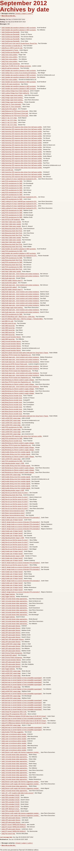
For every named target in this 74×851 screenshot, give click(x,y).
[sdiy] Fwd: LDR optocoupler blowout (13, 639)
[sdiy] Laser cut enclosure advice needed (14, 734)
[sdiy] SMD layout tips (8, 325)
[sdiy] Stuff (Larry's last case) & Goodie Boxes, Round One (19, 43)
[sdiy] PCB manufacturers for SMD (12, 181)
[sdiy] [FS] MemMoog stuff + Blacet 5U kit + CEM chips (18, 316)
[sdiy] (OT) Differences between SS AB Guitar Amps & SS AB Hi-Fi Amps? (24, 716)
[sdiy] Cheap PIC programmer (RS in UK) (14, 711)
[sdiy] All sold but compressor (11, 68)
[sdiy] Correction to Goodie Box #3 (12, 45)
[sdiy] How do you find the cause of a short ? (15, 492)
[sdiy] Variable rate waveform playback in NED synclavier (19, 27)
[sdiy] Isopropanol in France (10, 50)
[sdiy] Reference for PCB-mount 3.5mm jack (15, 111)
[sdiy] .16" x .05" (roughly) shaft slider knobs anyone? (18, 793)
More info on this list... (9, 16)
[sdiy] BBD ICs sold (8, 321)
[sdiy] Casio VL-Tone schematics (12, 104)
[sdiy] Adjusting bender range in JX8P (13, 463)
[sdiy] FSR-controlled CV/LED (11, 795)
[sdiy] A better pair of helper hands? (12, 520)
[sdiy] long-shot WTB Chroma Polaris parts (15, 364)
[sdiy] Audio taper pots (8, 278)
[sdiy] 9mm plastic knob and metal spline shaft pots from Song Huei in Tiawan (25, 352)
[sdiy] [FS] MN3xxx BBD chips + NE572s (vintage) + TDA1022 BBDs (22, 319)
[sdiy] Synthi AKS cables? (9, 109)
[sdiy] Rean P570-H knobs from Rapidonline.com (16, 355)
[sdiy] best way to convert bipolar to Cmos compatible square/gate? (22, 678)
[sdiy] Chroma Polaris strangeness (12, 653)
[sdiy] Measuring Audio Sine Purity (12, 228)
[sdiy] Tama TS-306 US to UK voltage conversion (16, 66)
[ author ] (30, 13)
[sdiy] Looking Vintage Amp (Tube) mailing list (15, 91)
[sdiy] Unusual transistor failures (11, 337)
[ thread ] (18, 13)
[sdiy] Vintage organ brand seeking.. (13, 95)
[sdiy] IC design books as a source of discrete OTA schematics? (21, 517)
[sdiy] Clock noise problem (10, 54)
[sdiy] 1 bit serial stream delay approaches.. (15, 599)
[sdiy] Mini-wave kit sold (9, 323)
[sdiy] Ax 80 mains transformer (11, 63)
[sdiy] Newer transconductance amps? (13, 511)
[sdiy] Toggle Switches (8, 594)
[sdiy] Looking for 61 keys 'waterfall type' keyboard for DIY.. (19, 179)
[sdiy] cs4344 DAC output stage (11, 418)
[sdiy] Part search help (8, 833)
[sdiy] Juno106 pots (8, 170)
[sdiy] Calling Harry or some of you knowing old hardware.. (19, 73)
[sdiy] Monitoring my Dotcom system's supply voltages (18, 380)
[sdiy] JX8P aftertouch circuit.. (11, 809)
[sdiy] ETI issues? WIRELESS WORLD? (14, 824)
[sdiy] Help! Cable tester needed (11, 222)
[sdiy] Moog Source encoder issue (12, 395)
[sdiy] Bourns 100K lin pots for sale (12, 48)
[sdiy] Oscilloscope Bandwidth (11, 32)
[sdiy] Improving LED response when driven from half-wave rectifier (22, 127)
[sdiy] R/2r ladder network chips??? (12, 280)
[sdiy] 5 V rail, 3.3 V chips (9, 118)
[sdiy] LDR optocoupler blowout (11, 626)
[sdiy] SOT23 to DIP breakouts (11, 219)
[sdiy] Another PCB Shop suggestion (13, 732)
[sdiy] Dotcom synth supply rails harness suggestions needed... (21, 752)
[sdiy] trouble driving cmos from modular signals (16, 452)
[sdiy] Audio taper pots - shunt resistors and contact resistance (20, 273)
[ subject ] (24, 13)
